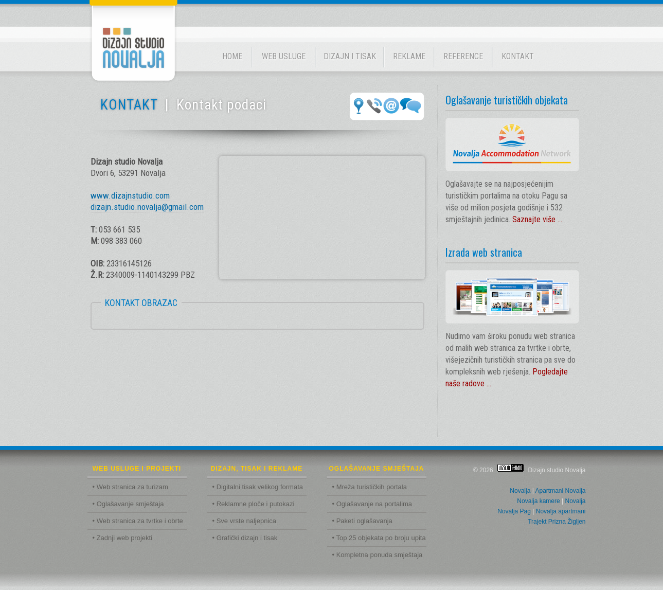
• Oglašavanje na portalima (372, 504)
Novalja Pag (514, 511)
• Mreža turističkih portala (369, 487)
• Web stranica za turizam (130, 487)
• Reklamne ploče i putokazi (253, 504)
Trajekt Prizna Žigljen (556, 521)
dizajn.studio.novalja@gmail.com (147, 207)
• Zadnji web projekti (123, 538)
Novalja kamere (538, 501)
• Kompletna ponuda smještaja (377, 555)
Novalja (520, 490)
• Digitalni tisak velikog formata (257, 487)
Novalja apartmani (561, 511)
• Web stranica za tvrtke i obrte (138, 521)
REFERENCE (463, 56)
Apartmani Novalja (560, 490)
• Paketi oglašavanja (362, 521)
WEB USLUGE (284, 56)
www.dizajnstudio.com (130, 195)
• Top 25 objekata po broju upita (379, 538)
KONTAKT (517, 56)
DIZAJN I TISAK (350, 56)
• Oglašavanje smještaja (128, 504)
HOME (232, 56)
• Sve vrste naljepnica (244, 521)
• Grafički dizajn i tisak (245, 538)
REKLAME (409, 56)
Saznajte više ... (537, 219)
